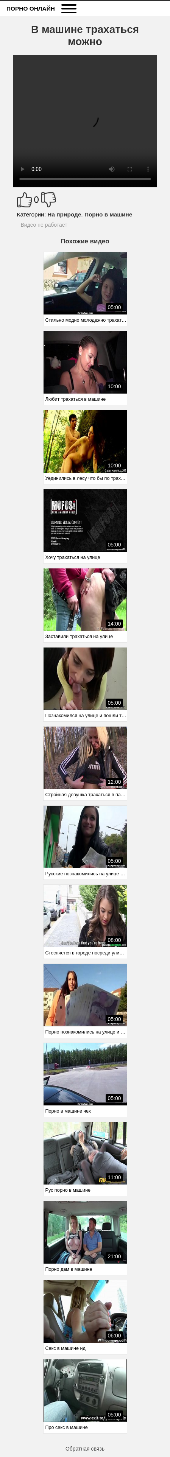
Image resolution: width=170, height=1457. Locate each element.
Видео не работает (44, 225)
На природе (64, 214)
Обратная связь (85, 1449)
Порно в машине (108, 214)
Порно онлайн (30, 8)
